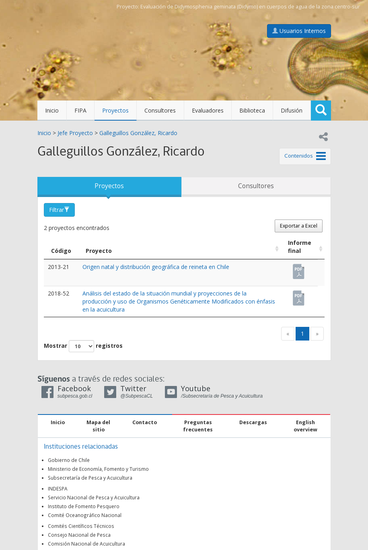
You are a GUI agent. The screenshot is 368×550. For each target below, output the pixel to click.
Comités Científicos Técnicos (81, 526)
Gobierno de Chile (69, 460)
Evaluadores (208, 110)
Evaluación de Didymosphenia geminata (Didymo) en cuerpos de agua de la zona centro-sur (250, 6)
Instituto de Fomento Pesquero (83, 506)
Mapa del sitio (98, 426)
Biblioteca (252, 110)
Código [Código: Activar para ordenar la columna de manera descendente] (61, 250)
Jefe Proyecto (75, 133)
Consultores (160, 110)
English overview (305, 426)
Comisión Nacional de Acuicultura (86, 543)
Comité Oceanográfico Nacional (84, 515)
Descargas (253, 422)
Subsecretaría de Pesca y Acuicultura (90, 477)
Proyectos (115, 110)
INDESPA (58, 488)
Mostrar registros (83, 346)
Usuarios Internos (299, 31)
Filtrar (59, 209)
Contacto (144, 422)
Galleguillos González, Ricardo (138, 133)
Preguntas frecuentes (198, 426)
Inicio (52, 110)
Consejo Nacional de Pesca (79, 535)
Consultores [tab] (256, 186)
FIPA (80, 110)
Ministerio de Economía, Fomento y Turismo (98, 469)
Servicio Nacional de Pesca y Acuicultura (94, 497)
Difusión (291, 110)
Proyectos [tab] (109, 186)
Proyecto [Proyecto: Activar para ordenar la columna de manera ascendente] (99, 250)
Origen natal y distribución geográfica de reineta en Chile (155, 267)
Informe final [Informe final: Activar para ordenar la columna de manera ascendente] (299, 246)
